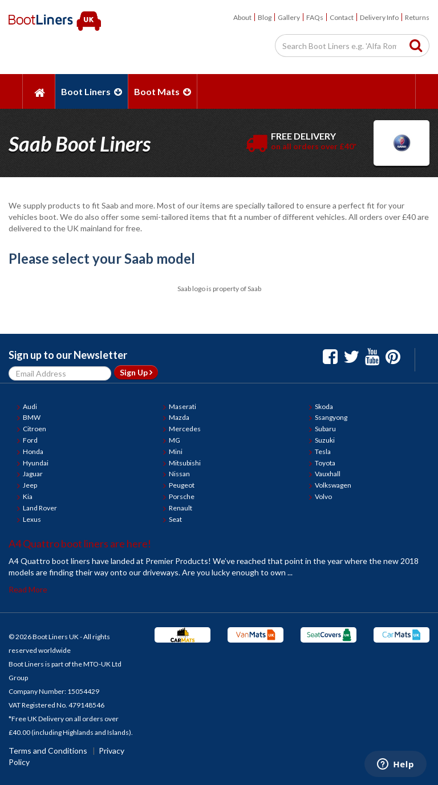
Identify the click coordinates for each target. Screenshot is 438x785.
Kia (28, 496)
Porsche (181, 496)
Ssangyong (331, 417)
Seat (175, 519)
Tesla (323, 451)
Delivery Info (379, 17)
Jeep (30, 485)
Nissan (179, 473)
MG (174, 440)
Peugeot (181, 485)
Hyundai (35, 463)
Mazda (179, 417)
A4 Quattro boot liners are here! (80, 543)
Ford (30, 440)
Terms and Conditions (48, 750)
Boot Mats (162, 91)
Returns (417, 17)
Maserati (182, 406)
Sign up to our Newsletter (68, 355)
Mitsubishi (185, 463)
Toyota (325, 463)
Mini (175, 451)
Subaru (325, 428)
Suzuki (325, 440)
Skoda (324, 406)
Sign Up (136, 372)
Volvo (323, 496)
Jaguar (33, 473)
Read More (28, 589)
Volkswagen (333, 485)
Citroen (34, 428)
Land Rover (40, 508)
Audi (30, 406)
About (242, 17)
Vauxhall (327, 473)
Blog (264, 17)
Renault (180, 508)
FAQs (314, 17)
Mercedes (185, 428)
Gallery (289, 17)
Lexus (32, 519)
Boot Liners (91, 91)
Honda (33, 451)
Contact (342, 17)
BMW (31, 417)
